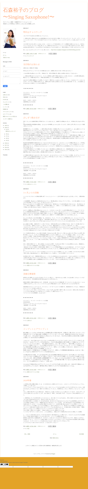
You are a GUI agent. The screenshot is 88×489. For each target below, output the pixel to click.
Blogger (53, 453)
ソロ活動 (5, 104)
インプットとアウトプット (36, 329)
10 (7, 129)
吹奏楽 (4, 109)
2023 (6, 125)
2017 (6, 145)
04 (7, 140)
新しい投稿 (27, 434)
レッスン (34, 184)
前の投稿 (81, 434)
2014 (6, 147)
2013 (6, 149)
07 (7, 136)
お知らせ (29, 184)
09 (7, 134)
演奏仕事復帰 (29, 274)
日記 (28, 428)
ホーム (54, 434)
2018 (6, 143)
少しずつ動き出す (31, 118)
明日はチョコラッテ (32, 32)
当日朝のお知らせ (31, 64)
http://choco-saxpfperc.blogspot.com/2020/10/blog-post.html (65, 49)
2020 (6, 127)
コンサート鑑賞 (7, 119)
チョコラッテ (30, 56)
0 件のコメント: (42, 53)
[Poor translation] (6, 464)
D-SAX (4, 99)
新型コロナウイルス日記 (33, 265)
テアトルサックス (7, 111)
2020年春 (27, 380)
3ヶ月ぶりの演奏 (31, 193)
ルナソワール (6, 114)
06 (7, 138)
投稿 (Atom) (55, 438)
